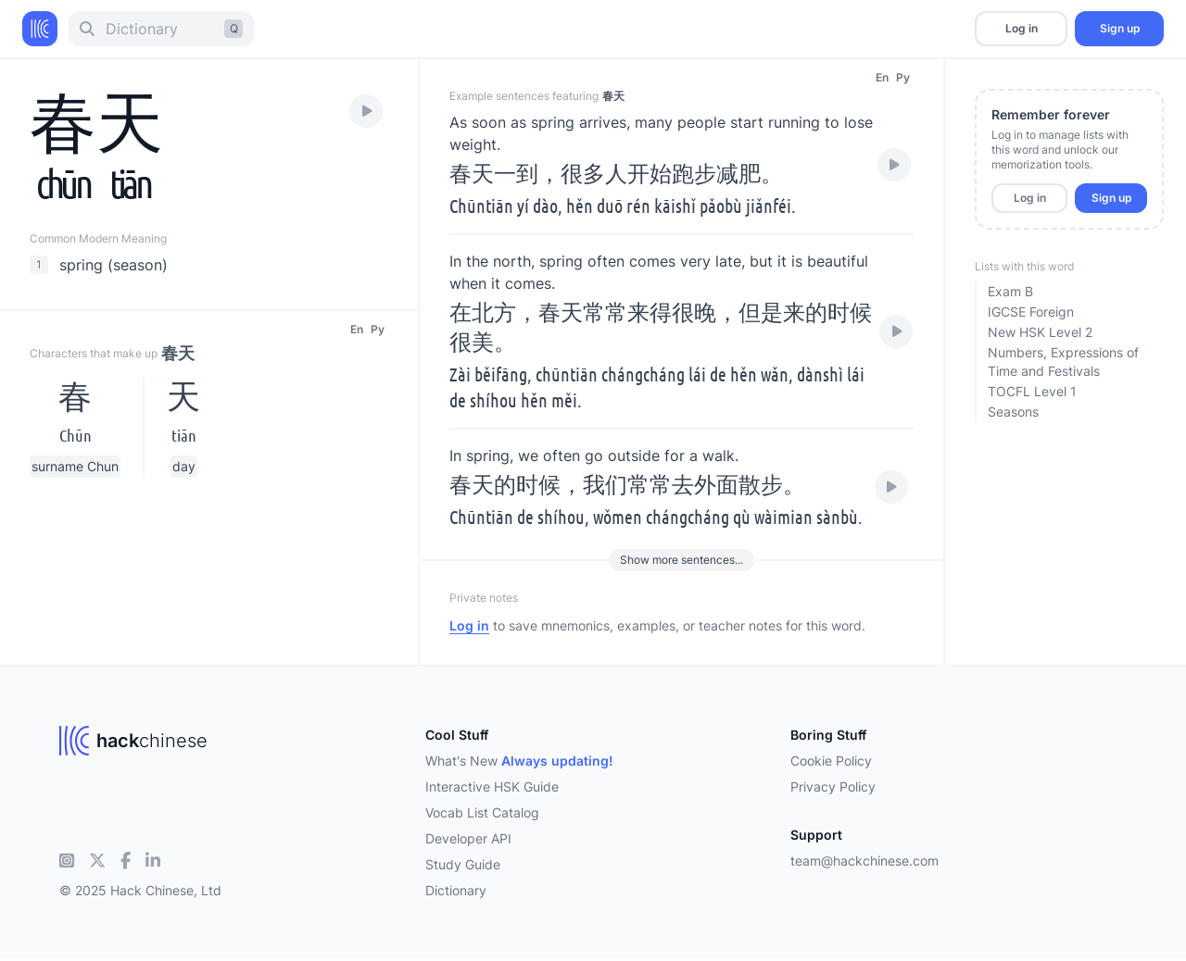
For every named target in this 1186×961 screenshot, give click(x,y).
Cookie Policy (831, 760)
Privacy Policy (833, 786)
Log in (1021, 28)
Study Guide (462, 864)
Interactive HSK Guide (492, 786)
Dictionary (455, 890)
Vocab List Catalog (482, 812)
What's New (519, 760)
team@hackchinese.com (864, 860)
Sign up (1120, 28)
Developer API (468, 838)
